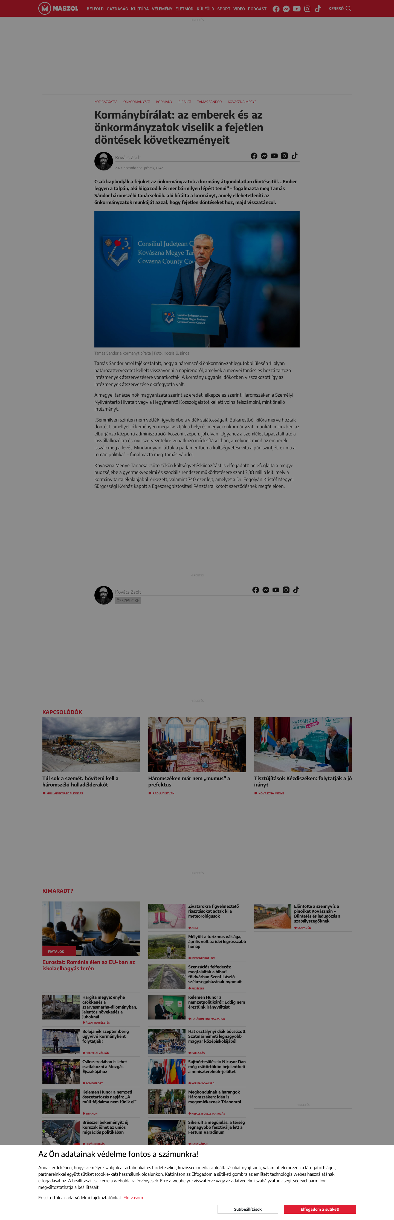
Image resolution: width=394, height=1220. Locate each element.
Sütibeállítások (248, 1209)
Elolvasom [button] (133, 1197)
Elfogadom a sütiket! (320, 1209)
